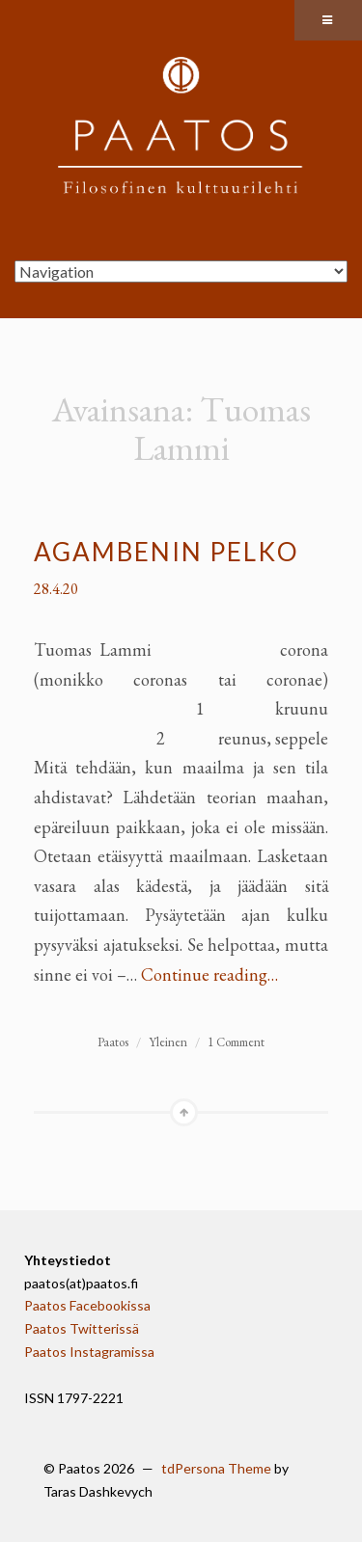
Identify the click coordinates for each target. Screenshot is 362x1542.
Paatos (112, 1042)
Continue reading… (209, 974)
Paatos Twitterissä (81, 1328)
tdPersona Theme (216, 1468)
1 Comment (236, 1042)
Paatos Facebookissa (87, 1305)
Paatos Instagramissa (89, 1351)
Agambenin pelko (166, 551)
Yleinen (168, 1042)
